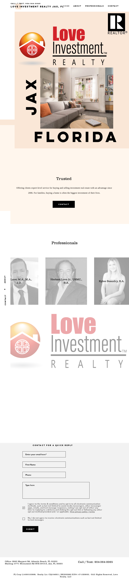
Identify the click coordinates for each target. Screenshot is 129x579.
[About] (5, 279)
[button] (76, 137)
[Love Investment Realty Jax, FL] (37, 7)
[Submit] (30, 529)
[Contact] (5, 300)
